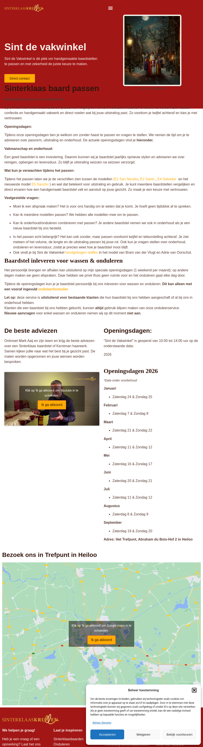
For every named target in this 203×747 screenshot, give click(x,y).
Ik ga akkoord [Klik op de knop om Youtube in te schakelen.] (51, 405)
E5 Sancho (40, 184)
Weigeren (143, 734)
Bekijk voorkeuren (180, 734)
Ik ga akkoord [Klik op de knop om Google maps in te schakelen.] (101, 640)
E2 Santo (147, 179)
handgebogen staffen (81, 252)
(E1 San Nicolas (125, 179)
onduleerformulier (53, 289)
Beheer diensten (102, 722)
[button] (194, 690)
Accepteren (107, 734)
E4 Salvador (166, 179)
